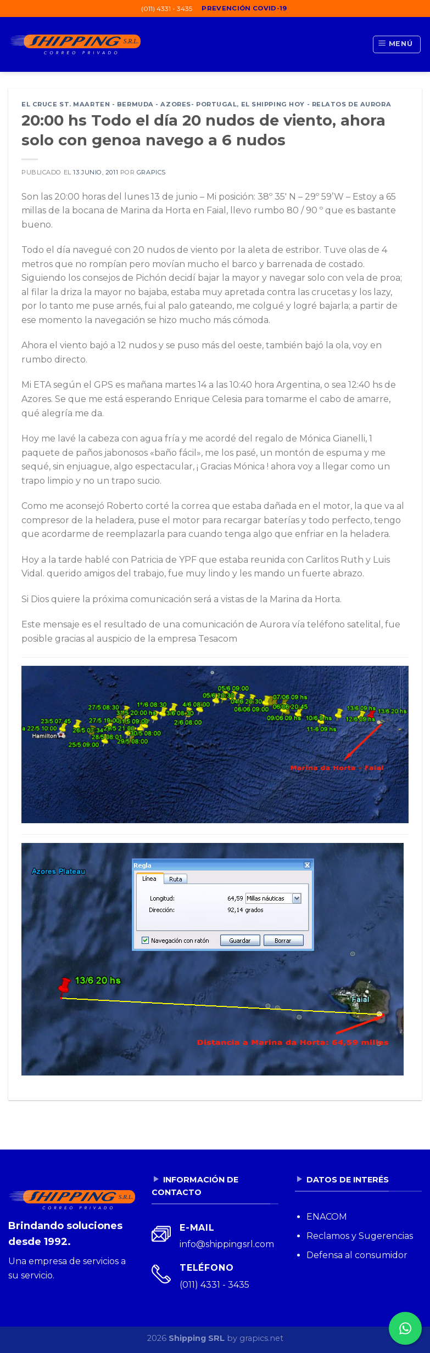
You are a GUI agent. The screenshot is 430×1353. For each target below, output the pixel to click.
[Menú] (397, 44)
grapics (151, 172)
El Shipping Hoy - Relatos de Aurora (316, 104)
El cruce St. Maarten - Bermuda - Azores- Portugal (129, 104)
